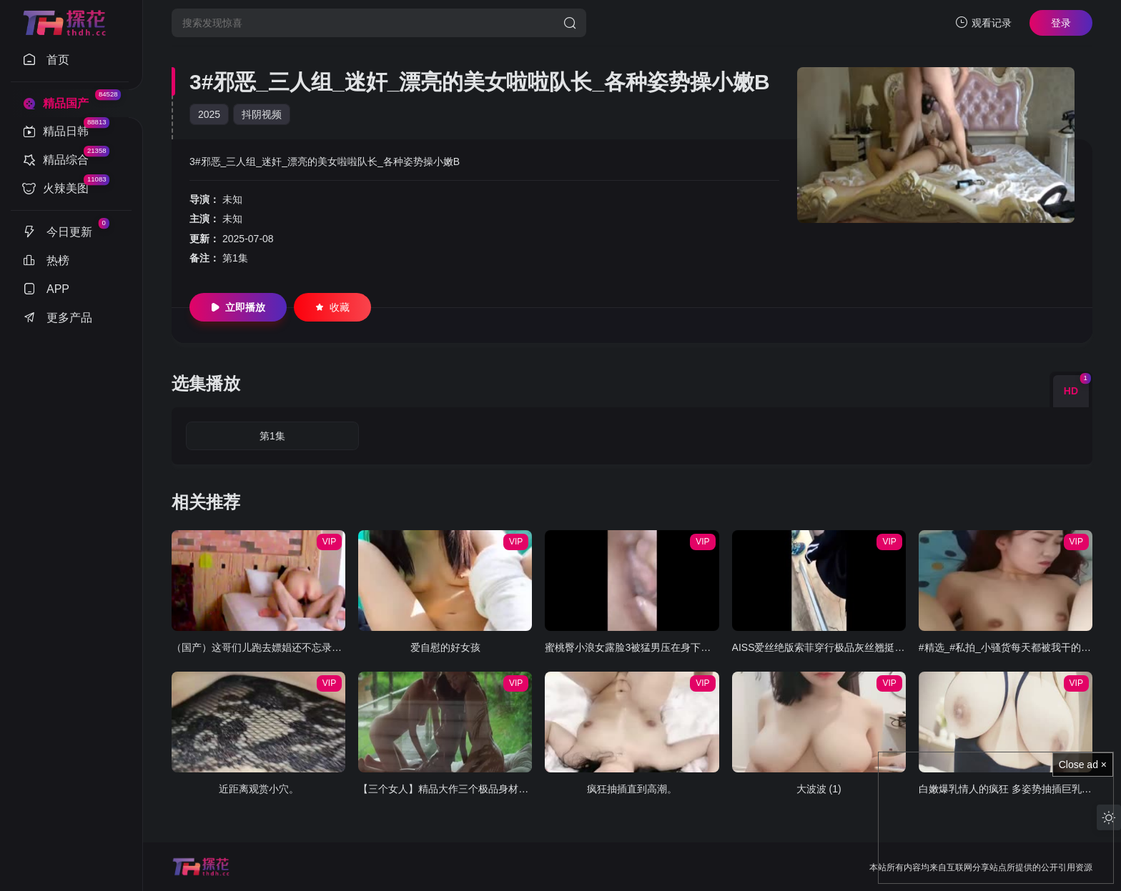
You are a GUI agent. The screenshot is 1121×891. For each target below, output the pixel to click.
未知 (232, 199)
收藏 (332, 307)
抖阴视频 (262, 114)
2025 (209, 114)
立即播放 (238, 307)
